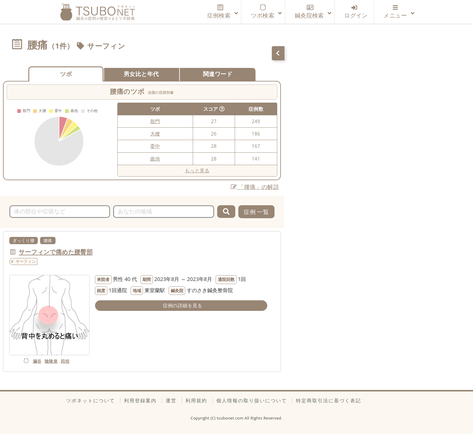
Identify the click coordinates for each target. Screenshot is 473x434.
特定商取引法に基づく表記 (328, 400)
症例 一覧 (256, 212)
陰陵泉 (51, 361)
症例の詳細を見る (182, 305)
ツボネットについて (90, 400)
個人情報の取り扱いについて (251, 400)
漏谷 (37, 361)
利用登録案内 (140, 400)
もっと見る (197, 170)
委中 (155, 146)
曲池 (155, 158)
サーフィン (106, 46)
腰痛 (47, 240)
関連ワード (217, 74)
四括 (65, 361)
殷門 (155, 121)
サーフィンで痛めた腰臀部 (56, 251)
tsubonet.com (231, 418)
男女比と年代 (141, 74)
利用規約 (196, 400)
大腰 (155, 133)
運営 (171, 400)
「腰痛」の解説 (255, 187)
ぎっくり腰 (23, 240)
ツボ (66, 74)
